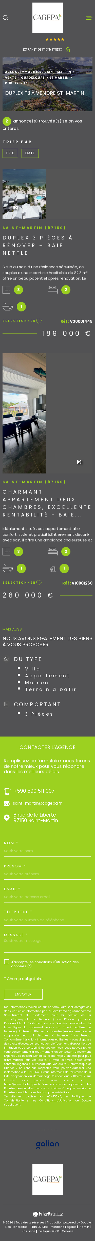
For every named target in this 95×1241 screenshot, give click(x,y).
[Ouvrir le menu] (89, 18)
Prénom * (15, 866)
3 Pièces (39, 714)
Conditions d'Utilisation (55, 1100)
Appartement (47, 675)
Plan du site (39, 1227)
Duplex (12, 83)
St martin (59, 78)
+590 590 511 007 (33, 791)
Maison (37, 682)
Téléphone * (18, 912)
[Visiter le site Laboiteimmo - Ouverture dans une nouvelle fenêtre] (47, 1214)
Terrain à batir (51, 689)
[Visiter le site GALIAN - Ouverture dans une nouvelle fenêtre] (47, 1144)
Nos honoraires (16, 1227)
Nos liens (28, 1231)
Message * (16, 935)
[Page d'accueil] (47, 18)
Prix (10, 153)
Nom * (11, 843)
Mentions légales (64, 1227)
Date (30, 153)
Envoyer (23, 994)
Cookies (67, 1231)
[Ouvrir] (6, 18)
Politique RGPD (49, 1231)
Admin (84, 1227)
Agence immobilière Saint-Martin (38, 72)
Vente (10, 78)
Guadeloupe (33, 78)
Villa (33, 669)
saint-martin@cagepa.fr (37, 803)
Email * (12, 889)
